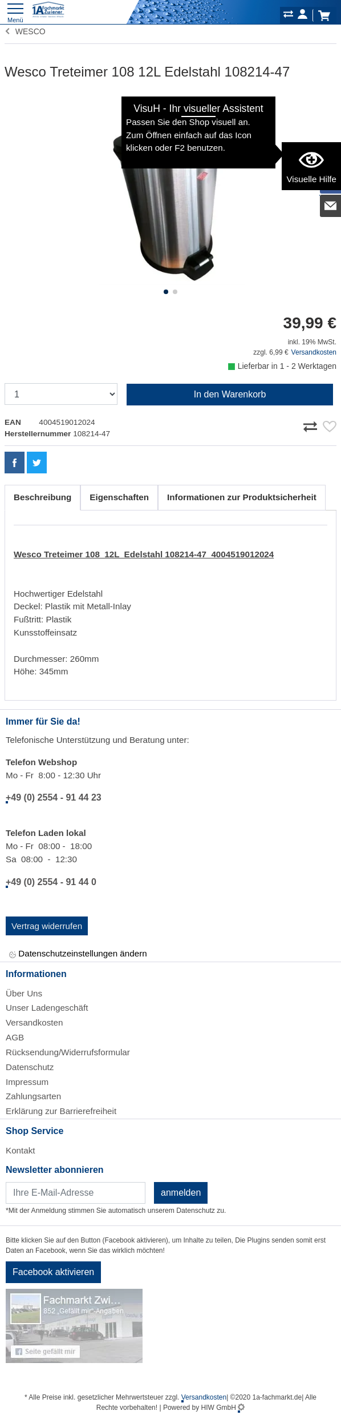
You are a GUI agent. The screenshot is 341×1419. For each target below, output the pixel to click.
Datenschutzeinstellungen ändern (78, 954)
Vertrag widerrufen (46, 926)
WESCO (25, 31)
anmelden (181, 1192)
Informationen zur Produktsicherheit (241, 497)
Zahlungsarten (33, 1096)
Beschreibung (42, 497)
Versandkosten (313, 352)
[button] (166, 292)
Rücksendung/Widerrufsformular (68, 1052)
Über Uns (24, 993)
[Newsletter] (75, 1193)
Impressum (27, 1082)
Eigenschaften (119, 497)
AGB (15, 1037)
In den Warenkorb (230, 394)
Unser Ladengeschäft (47, 1007)
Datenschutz (30, 1067)
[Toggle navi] (15, 11)
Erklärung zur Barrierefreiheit (61, 1111)
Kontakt (20, 1150)
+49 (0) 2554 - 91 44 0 (51, 882)
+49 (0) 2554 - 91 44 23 (54, 797)
